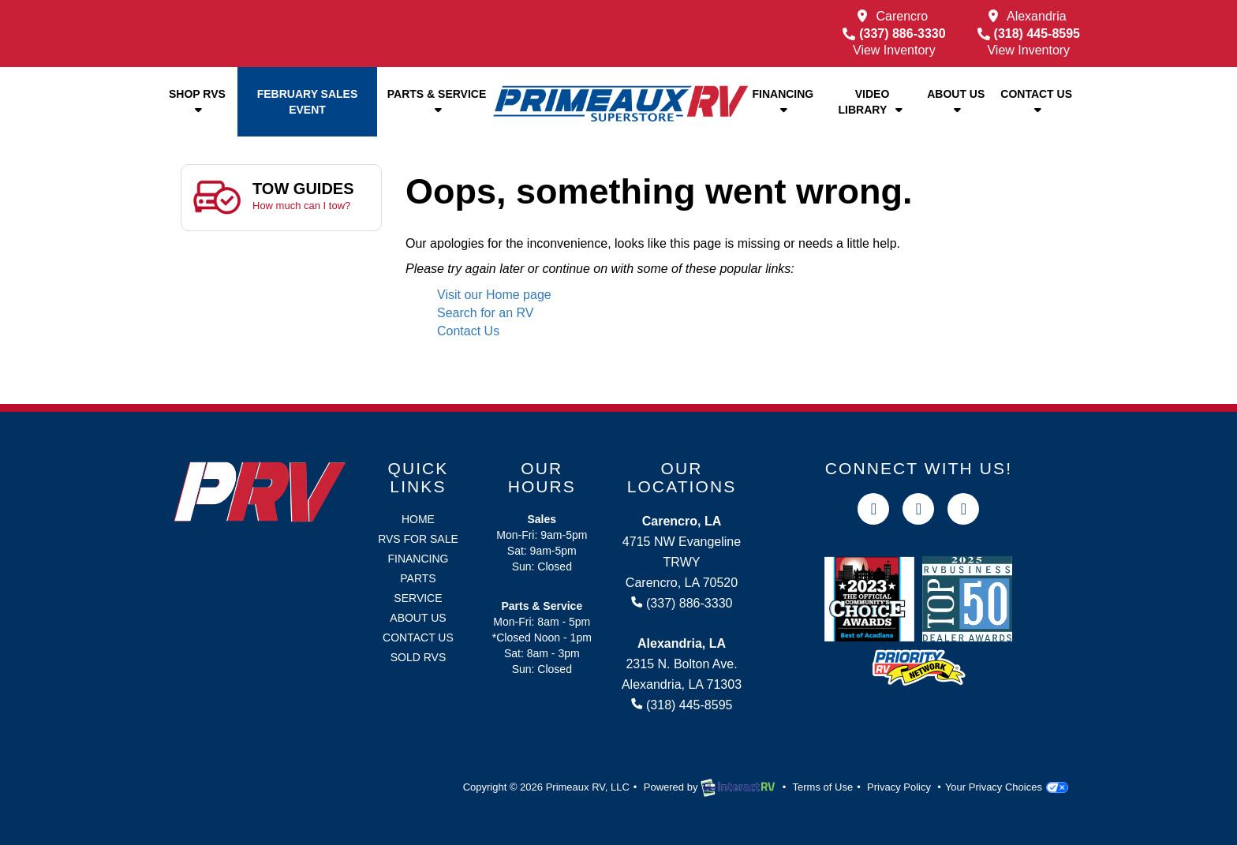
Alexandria (1037, 16)
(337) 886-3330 (894, 33)
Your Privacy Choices (1006, 787)
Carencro (902, 16)
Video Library (872, 102)
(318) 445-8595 (1028, 33)
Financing (782, 101)
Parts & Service (437, 101)
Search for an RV (485, 313)
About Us (956, 101)
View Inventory (894, 50)
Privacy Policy (899, 787)
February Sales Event (307, 102)
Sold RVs (419, 657)
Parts (417, 578)
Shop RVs (197, 101)
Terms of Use (823, 787)
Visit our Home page (494, 294)
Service (418, 598)
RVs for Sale (418, 539)
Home (418, 519)
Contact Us (1036, 101)
